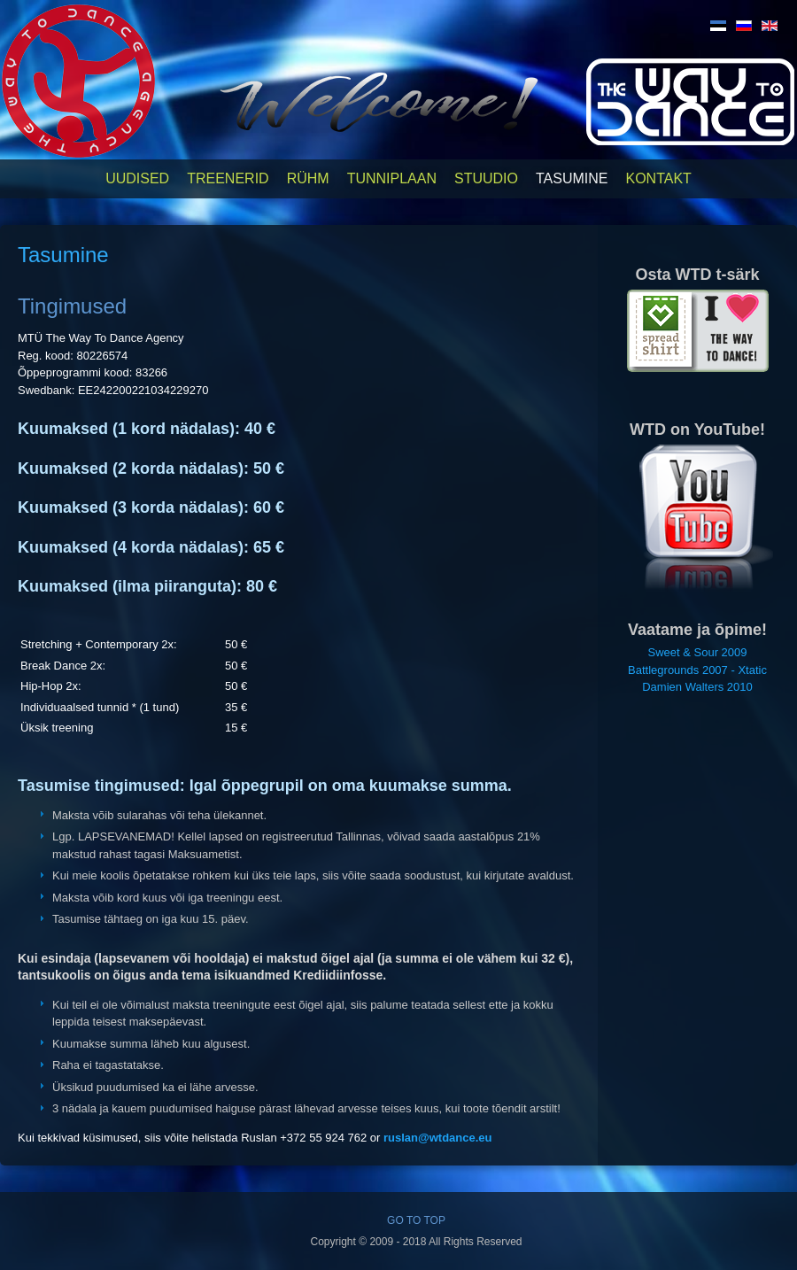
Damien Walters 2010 (697, 686)
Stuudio (486, 178)
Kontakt (658, 178)
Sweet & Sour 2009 (697, 652)
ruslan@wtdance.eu (437, 1137)
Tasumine (571, 178)
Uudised (137, 178)
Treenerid (227, 178)
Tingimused (72, 306)
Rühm (308, 178)
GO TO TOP (416, 1220)
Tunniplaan (392, 178)
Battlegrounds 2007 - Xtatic (697, 670)
